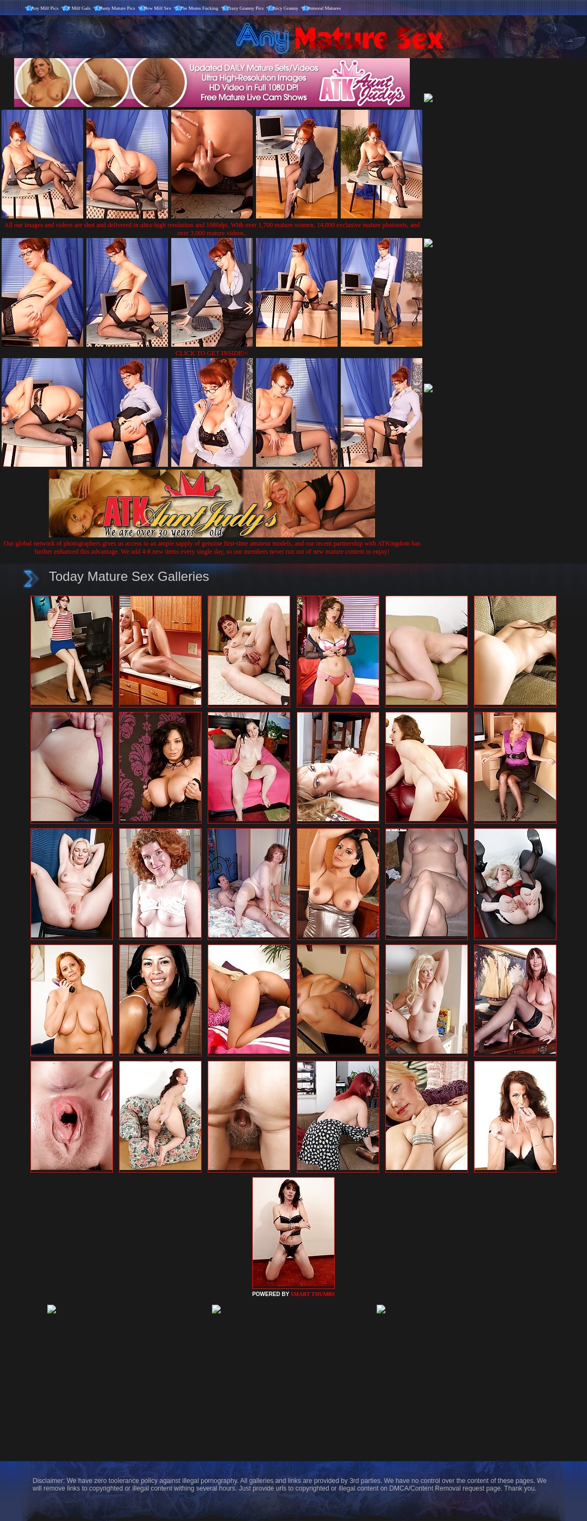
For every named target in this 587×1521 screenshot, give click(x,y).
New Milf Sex (157, 8)
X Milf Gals (79, 8)
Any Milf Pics (45, 8)
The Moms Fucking (199, 8)
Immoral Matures (324, 8)
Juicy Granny (285, 8)
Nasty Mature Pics (117, 8)
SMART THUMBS (313, 1294)
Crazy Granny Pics (245, 8)
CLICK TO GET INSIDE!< (212, 353)
